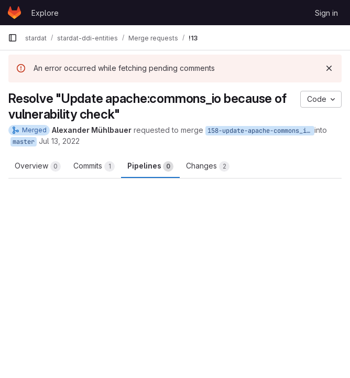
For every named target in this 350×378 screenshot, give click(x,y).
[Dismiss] (329, 68)
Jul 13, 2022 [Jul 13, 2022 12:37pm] (59, 140)
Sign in (326, 12)
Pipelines (150, 166)
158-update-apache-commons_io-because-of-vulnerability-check (260, 131)
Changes (207, 166)
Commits (94, 166)
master (24, 142)
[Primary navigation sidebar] (12, 37)
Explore (45, 12)
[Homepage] (14, 12)
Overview (38, 166)
